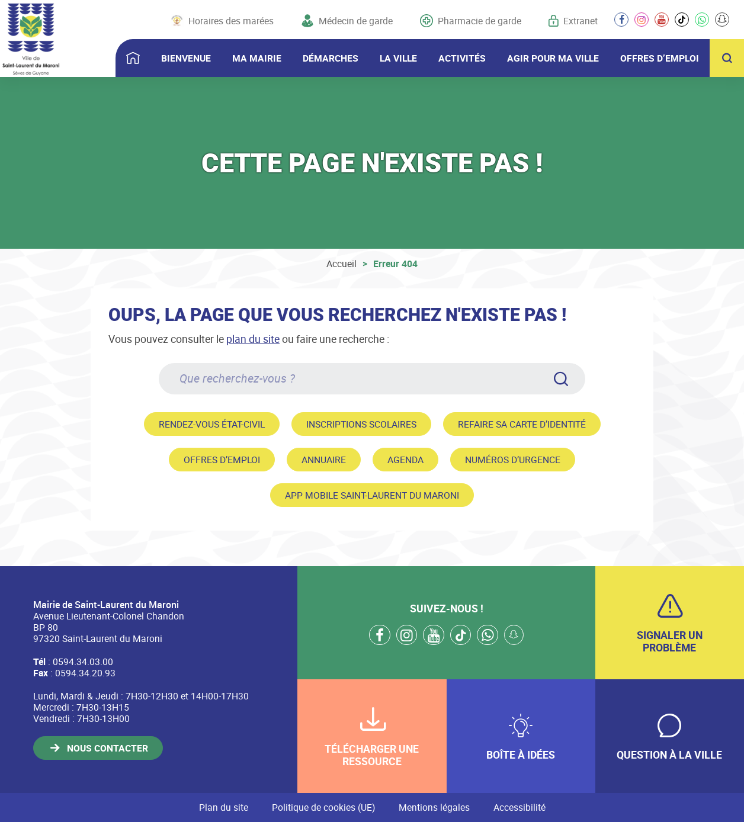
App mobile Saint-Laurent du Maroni (372, 495)
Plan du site (223, 807)
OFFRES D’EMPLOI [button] (659, 58)
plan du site (253, 339)
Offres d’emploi (222, 459)
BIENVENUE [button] (186, 58)
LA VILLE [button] (398, 58)
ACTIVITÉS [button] (462, 58)
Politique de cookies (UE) (323, 807)
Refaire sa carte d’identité (522, 424)
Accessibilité (519, 807)
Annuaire (324, 459)
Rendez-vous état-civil (212, 424)
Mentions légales (434, 807)
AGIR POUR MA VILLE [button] (553, 58)
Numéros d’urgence (512, 459)
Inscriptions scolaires (361, 424)
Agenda (405, 459)
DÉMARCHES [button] (330, 58)
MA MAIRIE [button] (256, 58)
